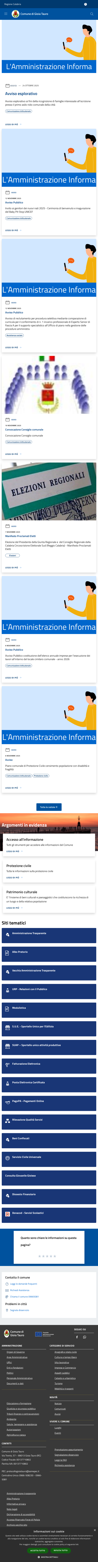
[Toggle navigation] (6, 13)
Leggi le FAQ (61, 1460)
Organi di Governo (16, 1352)
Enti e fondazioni (15, 1367)
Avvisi (13, 85)
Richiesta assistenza (65, 1465)
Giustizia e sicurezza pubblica (21, 1408)
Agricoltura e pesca (16, 1435)
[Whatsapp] (85, 1337)
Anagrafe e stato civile (66, 1352)
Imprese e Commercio (65, 1367)
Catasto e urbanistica (65, 1378)
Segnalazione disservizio (67, 1455)
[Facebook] (77, 1337)
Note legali (12, 1509)
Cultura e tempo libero (66, 1357)
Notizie (58, 1403)
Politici (10, 1373)
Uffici (9, 1362)
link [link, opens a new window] (76, 1544)
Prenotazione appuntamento (69, 1449)
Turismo (58, 1383)
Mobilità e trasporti (64, 1388)
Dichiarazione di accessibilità (21, 1514)
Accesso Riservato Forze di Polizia (23, 1519)
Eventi (58, 1433)
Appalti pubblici (62, 1373)
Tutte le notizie (49, 807)
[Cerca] (92, 14)
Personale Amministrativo (19, 1378)
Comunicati (60, 1408)
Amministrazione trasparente (21, 1493)
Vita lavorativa (62, 1362)
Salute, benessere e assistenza (22, 1424)
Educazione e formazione (19, 1403)
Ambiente (11, 1419)
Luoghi (58, 1427)
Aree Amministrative (17, 1357)
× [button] (95, 1530)
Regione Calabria (12, 4)
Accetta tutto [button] (37, 1550)
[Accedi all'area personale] (86, 4)
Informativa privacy (16, 1504)
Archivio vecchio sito (17, 1525)
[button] (49, 1557)
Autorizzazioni (14, 1429)
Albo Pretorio (13, 1498)
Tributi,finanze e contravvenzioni (23, 1414)
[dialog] (49, 1544)
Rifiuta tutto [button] (61, 1550)
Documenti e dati (15, 1383)
